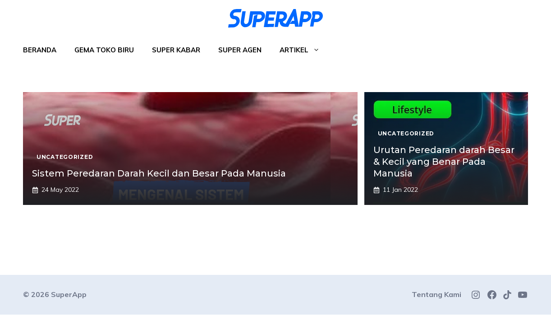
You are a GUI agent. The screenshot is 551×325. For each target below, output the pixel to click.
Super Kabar (176, 50)
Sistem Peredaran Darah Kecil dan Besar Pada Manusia (159, 173)
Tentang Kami (436, 294)
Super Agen (240, 50)
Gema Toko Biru (104, 50)
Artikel (304, 50)
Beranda (39, 50)
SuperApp (69, 294)
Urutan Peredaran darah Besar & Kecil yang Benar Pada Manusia (443, 161)
